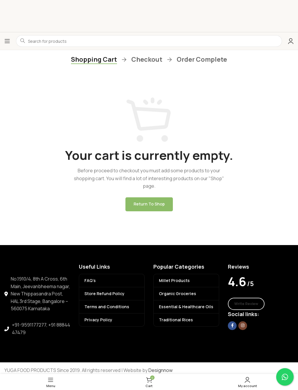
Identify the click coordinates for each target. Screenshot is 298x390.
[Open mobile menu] (7, 41)
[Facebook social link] (232, 325)
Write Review (246, 303)
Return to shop (149, 204)
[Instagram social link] (242, 325)
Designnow (160, 370)
